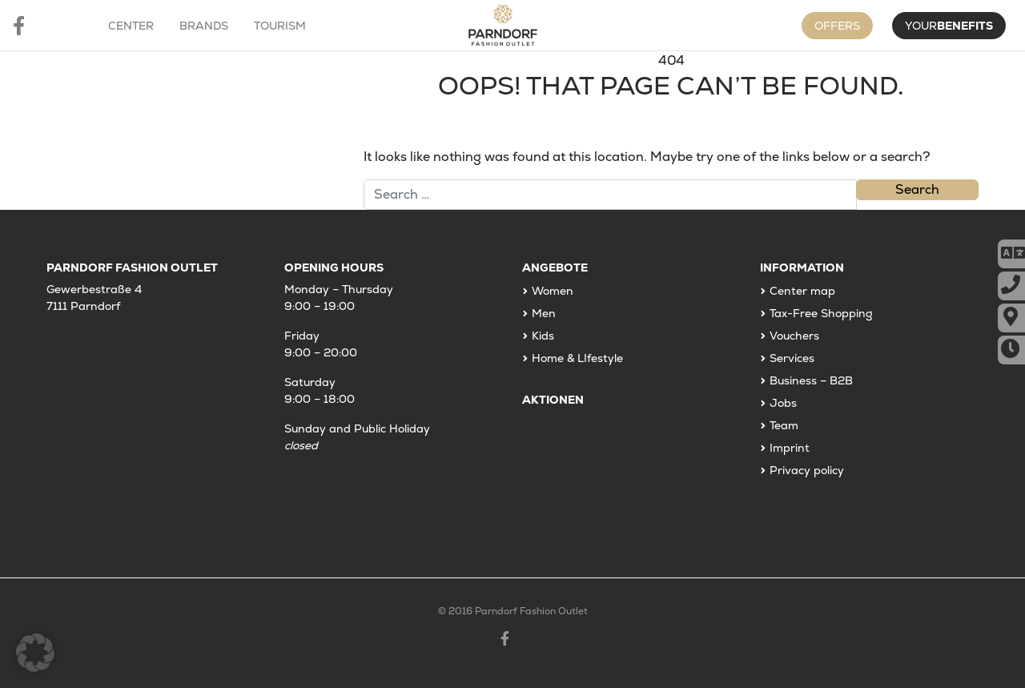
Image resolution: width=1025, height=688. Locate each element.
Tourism (280, 25)
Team (784, 425)
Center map (802, 291)
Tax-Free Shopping (821, 313)
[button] (35, 653)
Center (131, 25)
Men (544, 313)
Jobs (783, 403)
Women (552, 291)
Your (949, 25)
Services (792, 358)
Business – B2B (811, 380)
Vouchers (794, 335)
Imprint (790, 448)
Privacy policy (807, 470)
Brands (203, 25)
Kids (543, 335)
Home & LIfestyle (577, 358)
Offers (837, 25)
